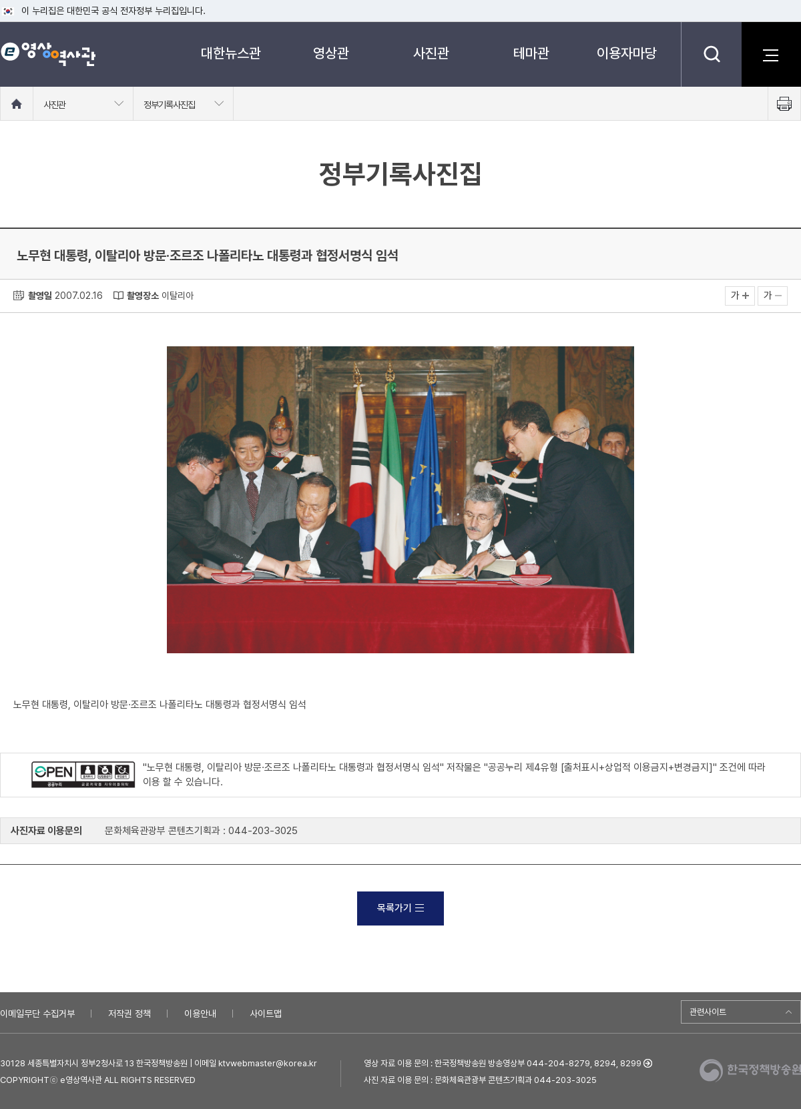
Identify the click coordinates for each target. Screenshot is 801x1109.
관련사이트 (708, 1012)
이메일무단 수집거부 (37, 1013)
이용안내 (200, 1013)
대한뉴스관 (231, 53)
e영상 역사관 (47, 54)
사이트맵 (266, 1013)
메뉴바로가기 (0, 0)
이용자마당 (627, 53)
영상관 (331, 53)
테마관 (531, 53)
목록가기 (400, 908)
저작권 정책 (129, 1013)
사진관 (431, 53)
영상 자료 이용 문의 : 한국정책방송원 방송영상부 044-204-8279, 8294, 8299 (502, 1063)
